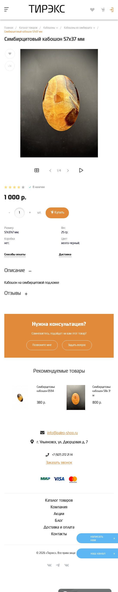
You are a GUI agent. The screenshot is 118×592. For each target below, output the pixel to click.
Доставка (65, 254)
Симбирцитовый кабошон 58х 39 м (102, 391)
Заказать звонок (59, 463)
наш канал (98, 553)
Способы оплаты (15, 254)
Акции (59, 514)
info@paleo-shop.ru (62, 433)
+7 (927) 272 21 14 (62, 454)
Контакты (59, 534)
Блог (59, 520)
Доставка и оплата (59, 527)
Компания (59, 507)
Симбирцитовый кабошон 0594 (46, 389)
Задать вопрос (77, 345)
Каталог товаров (59, 500)
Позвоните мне (42, 345)
